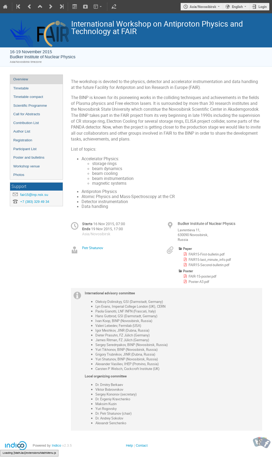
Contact (142, 445)
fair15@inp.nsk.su (34, 194)
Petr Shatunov (92, 247)
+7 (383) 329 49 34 (34, 201)
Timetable (21, 88)
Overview (20, 79)
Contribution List (26, 123)
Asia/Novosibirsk (203, 6)
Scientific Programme (30, 106)
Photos (18, 175)
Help (129, 445)
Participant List (24, 149)
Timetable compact (28, 97)
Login (262, 6)
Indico (56, 445)
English (237, 6)
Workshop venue (26, 166)
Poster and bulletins (28, 157)
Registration (22, 140)
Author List (21, 131)
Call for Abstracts (26, 114)
